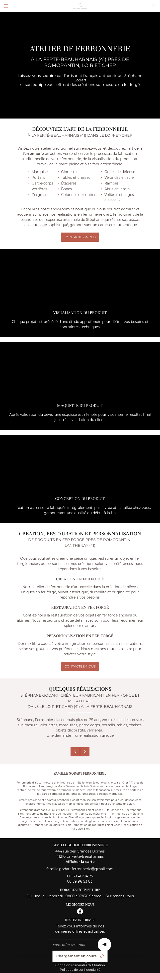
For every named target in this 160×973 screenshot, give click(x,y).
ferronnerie (33, 153)
